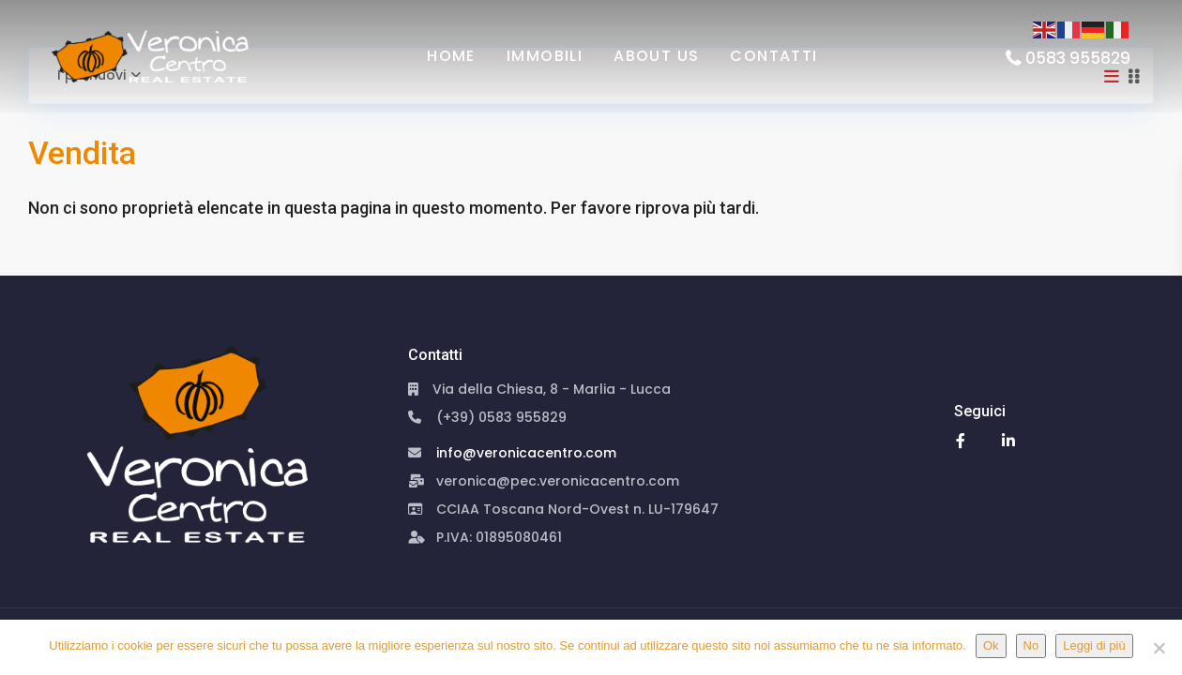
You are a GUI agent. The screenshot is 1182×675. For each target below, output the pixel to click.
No (1031, 645)
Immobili (545, 56)
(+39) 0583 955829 (501, 417)
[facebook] (961, 440)
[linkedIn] (1009, 440)
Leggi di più (1094, 645)
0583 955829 (1077, 58)
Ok (991, 645)
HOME (451, 56)
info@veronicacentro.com (526, 452)
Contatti (773, 56)
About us (656, 56)
